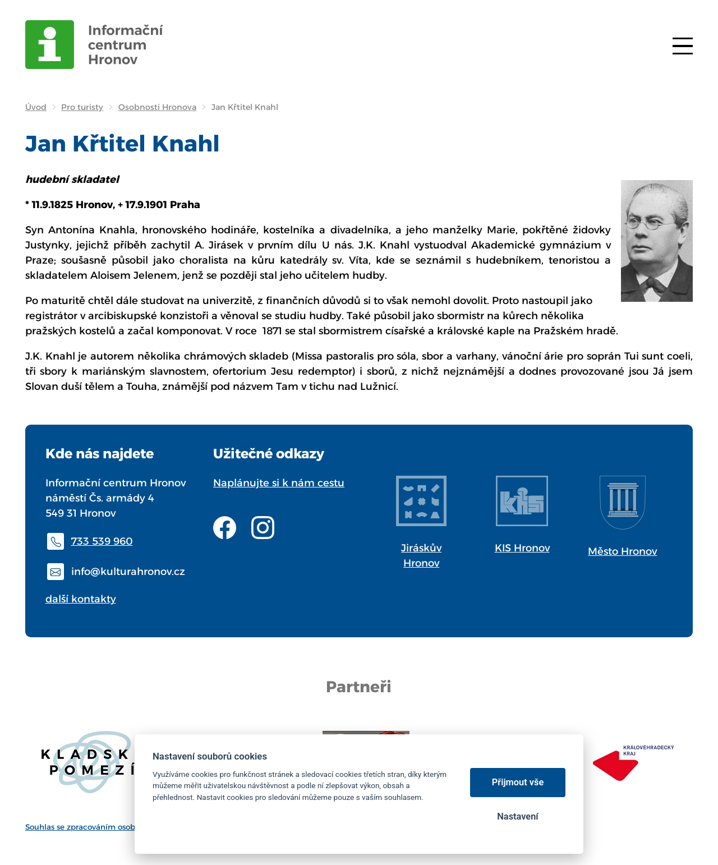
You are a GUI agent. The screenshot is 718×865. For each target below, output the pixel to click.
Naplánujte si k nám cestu (278, 483)
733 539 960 (102, 541)
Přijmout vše (518, 782)
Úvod (36, 107)
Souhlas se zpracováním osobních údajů (100, 826)
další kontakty (80, 599)
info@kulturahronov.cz (128, 571)
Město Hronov (622, 551)
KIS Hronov (522, 548)
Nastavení (517, 816)
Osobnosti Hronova (157, 107)
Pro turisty (82, 107)
